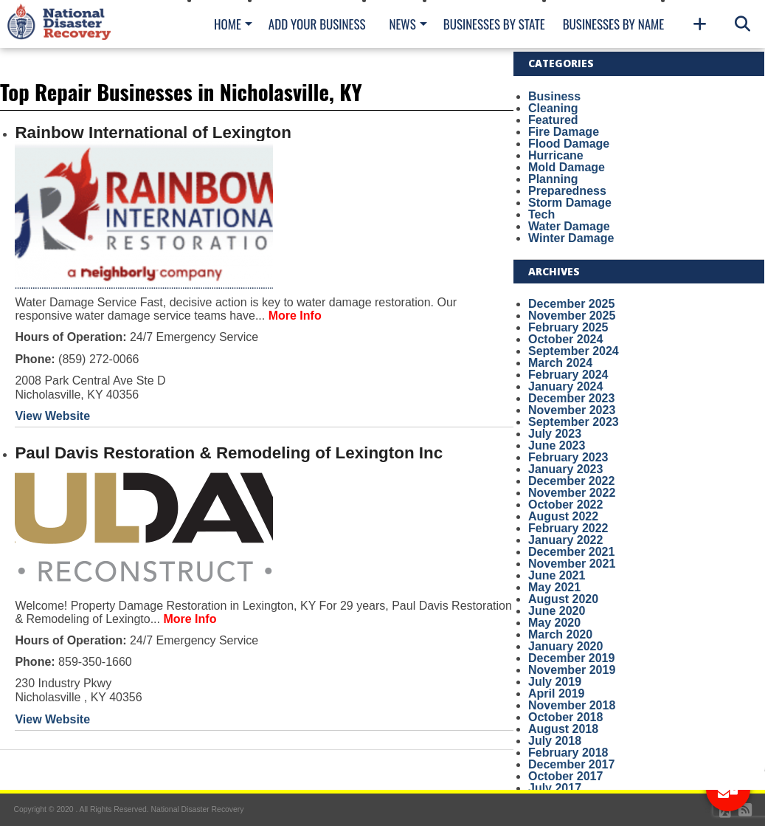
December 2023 (571, 398)
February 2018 (568, 752)
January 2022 (565, 540)
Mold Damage (566, 167)
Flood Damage (568, 143)
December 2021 (571, 551)
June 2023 (556, 445)
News (402, 24)
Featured (553, 120)
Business (554, 96)
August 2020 (563, 599)
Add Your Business (317, 24)
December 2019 (571, 658)
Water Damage (569, 226)
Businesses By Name (613, 24)
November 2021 (571, 563)
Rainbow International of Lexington (153, 132)
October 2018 (565, 717)
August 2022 (563, 516)
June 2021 (556, 575)
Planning (553, 179)
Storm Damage (570, 202)
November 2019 (571, 670)
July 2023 (554, 433)
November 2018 (571, 705)
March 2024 (560, 363)
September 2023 (573, 422)
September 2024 (573, 351)
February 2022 (568, 528)
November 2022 (571, 492)
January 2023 (565, 469)
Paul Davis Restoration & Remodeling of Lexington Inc (229, 453)
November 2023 (571, 410)
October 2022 (565, 504)
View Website (52, 416)
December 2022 (571, 481)
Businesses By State (494, 24)
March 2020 (560, 634)
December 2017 (571, 764)
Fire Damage (563, 131)
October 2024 (565, 339)
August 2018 (563, 729)
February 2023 (568, 457)
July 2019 (554, 681)
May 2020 (554, 622)
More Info (295, 315)
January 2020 (565, 646)
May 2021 (554, 587)
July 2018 (554, 740)
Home (227, 24)
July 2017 (554, 788)
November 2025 (571, 315)
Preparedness (567, 191)
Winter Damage (571, 238)
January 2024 (565, 386)
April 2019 (556, 693)
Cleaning (553, 108)
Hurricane (556, 155)
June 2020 (556, 611)
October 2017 (565, 776)
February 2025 (568, 327)
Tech (541, 214)
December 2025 (571, 303)
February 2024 (568, 374)
